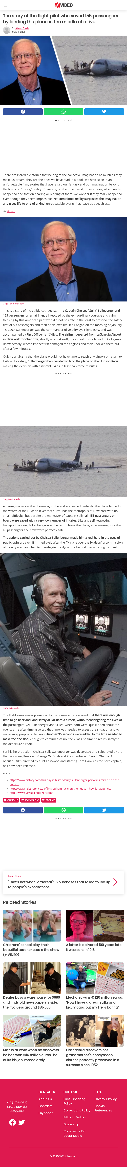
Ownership (71, 1124)
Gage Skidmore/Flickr (13, 303)
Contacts (45, 1106)
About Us (45, 1099)
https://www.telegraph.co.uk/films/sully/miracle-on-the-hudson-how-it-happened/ (60, 788)
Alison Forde (22, 28)
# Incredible (30, 800)
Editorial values (75, 1117)
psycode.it (46, 1113)
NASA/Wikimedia (11, 708)
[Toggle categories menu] (5, 5)
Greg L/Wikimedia (11, 499)
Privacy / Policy (105, 1099)
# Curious (11, 800)
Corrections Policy (77, 1110)
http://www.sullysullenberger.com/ (31, 793)
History (11, 211)
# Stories (49, 800)
